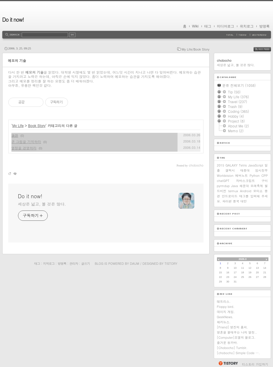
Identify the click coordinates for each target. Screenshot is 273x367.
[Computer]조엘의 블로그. (236, 337)
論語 (14, 135)
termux (233, 191)
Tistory (171, 263)
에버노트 (241, 175)
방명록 (264, 26)
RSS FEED (266, 49)
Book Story (36, 125)
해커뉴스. (224, 322)
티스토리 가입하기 (255, 364)
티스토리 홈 (228, 363)
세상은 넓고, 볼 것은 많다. (42, 204)
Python (255, 175)
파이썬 (227, 201)
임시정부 (261, 170)
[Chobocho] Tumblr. (232, 348)
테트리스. (224, 301)
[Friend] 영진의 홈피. (232, 327)
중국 (236, 201)
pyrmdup (223, 186)
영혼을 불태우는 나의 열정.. (237, 332)
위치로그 (247, 26)
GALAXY (232, 165)
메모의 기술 (17, 60)
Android (246, 191)
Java (234, 186)
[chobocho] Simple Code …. (238, 353)
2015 (220, 165)
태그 (207, 26)
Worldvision (225, 175)
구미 (265, 181)
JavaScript (255, 165)
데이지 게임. (226, 312)
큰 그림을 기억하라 (26, 141)
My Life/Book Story (196, 49)
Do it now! (13, 19)
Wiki (195, 26)
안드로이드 (230, 196)
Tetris (243, 165)
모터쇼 (258, 191)
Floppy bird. (225, 306)
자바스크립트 (245, 181)
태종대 (245, 170)
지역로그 (49, 263)
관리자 (73, 263)
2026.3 (243, 259)
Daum (134, 263)
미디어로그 (225, 26)
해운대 (244, 186)
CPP (264, 175)
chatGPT (223, 181)
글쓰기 (85, 263)
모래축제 (256, 186)
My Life (18, 125)
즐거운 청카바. (227, 342)
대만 (243, 201)
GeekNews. (225, 317)
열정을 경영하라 (24, 147)
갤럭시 (230, 170)
